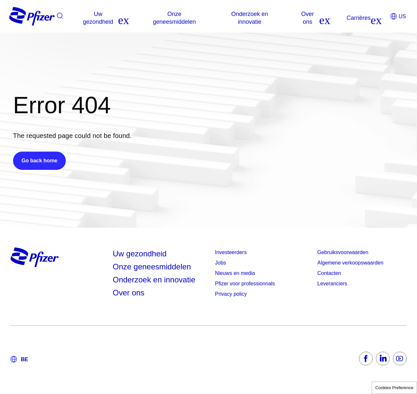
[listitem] (337, 18)
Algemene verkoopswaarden (350, 262)
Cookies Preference (394, 387)
